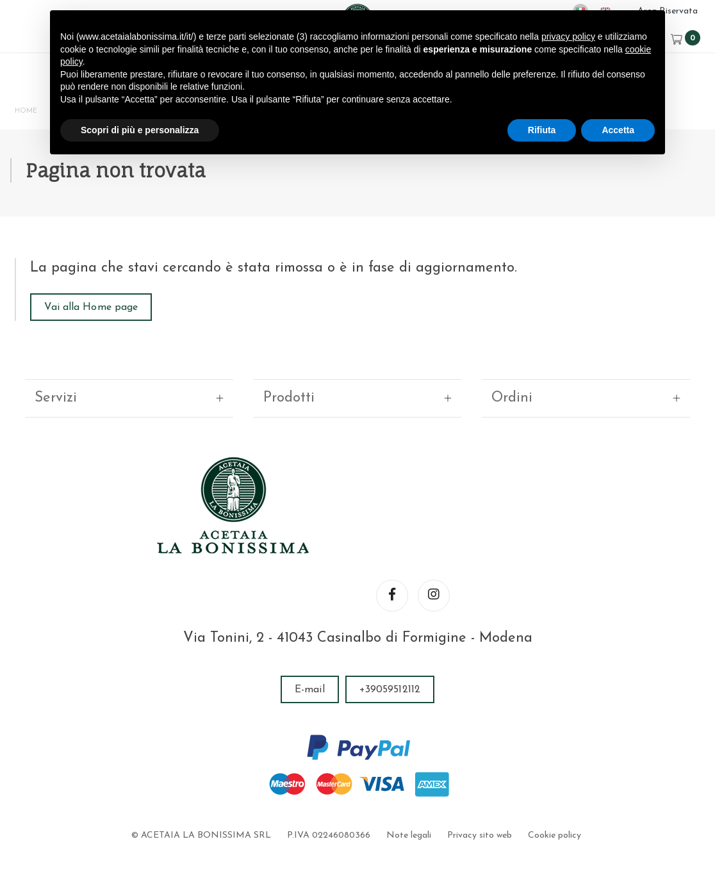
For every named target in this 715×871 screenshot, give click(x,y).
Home (29, 113)
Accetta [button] (618, 130)
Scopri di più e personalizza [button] (140, 130)
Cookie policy (553, 794)
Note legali (408, 794)
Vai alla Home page (96, 327)
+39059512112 (389, 649)
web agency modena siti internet (357, 835)
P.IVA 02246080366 (329, 794)
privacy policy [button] (568, 36)
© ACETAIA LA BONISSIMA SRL (202, 794)
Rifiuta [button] (542, 130)
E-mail (310, 649)
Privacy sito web (479, 794)
